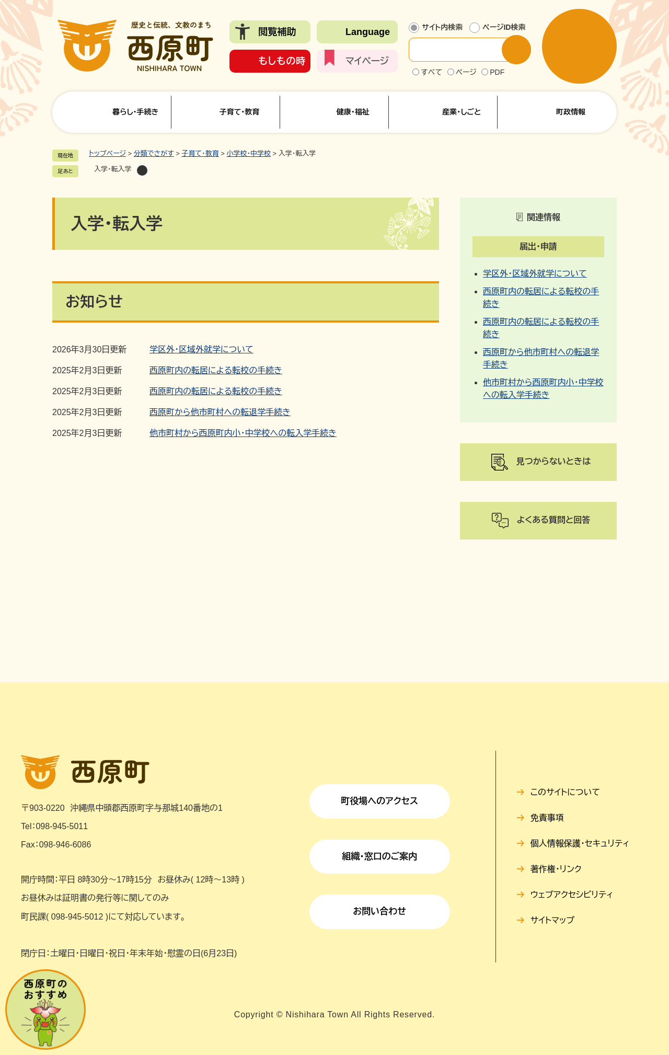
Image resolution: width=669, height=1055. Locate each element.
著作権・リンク (556, 869)
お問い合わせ (379, 911)
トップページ (107, 153)
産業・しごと (461, 112)
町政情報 (570, 112)
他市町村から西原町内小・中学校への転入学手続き (243, 433)
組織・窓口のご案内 (379, 857)
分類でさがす (154, 153)
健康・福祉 (353, 112)
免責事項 (547, 817)
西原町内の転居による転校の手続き (215, 370)
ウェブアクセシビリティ (572, 894)
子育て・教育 (239, 112)
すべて (431, 72)
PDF (497, 72)
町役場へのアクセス (379, 801)
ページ (466, 72)
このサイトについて (565, 792)
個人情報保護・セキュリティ (579, 843)
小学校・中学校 (248, 153)
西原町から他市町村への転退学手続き (220, 412)
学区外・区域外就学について (201, 349)
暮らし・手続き (135, 112)
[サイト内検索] (463, 50)
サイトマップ (552, 920)
